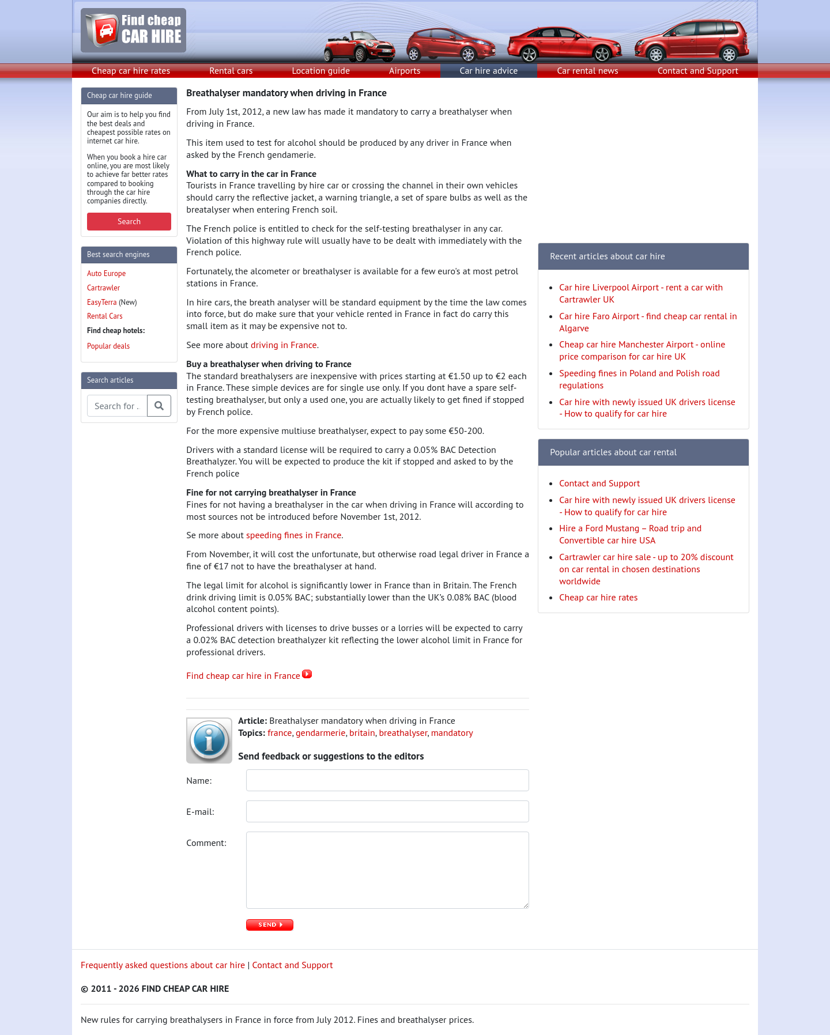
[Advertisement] (127, 605)
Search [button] (129, 221)
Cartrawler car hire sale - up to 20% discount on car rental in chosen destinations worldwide (646, 569)
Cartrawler (103, 288)
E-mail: (201, 811)
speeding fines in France (293, 535)
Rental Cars (105, 316)
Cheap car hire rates (131, 70)
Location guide (321, 70)
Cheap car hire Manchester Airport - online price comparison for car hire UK (642, 350)
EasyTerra (102, 302)
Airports (404, 70)
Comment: (207, 842)
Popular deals (108, 346)
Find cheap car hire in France (243, 675)
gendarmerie (320, 732)
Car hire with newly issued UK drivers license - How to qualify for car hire (647, 408)
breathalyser (403, 732)
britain (362, 732)
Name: (200, 780)
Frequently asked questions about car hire (163, 964)
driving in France (284, 344)
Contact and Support (698, 70)
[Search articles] (117, 406)
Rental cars (230, 70)
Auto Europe (106, 273)
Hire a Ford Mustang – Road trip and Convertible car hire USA (630, 534)
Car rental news (587, 70)
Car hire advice (489, 70)
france (279, 732)
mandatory (452, 732)
